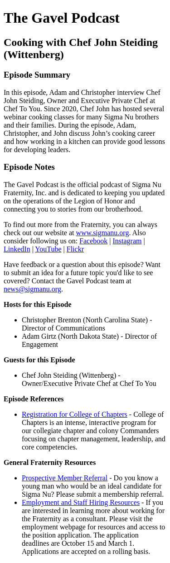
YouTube (48, 249)
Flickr (75, 249)
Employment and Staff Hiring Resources (81, 502)
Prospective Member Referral (64, 478)
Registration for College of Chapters (74, 414)
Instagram (127, 241)
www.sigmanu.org (102, 233)
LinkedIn (17, 249)
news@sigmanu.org (32, 289)
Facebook (93, 241)
